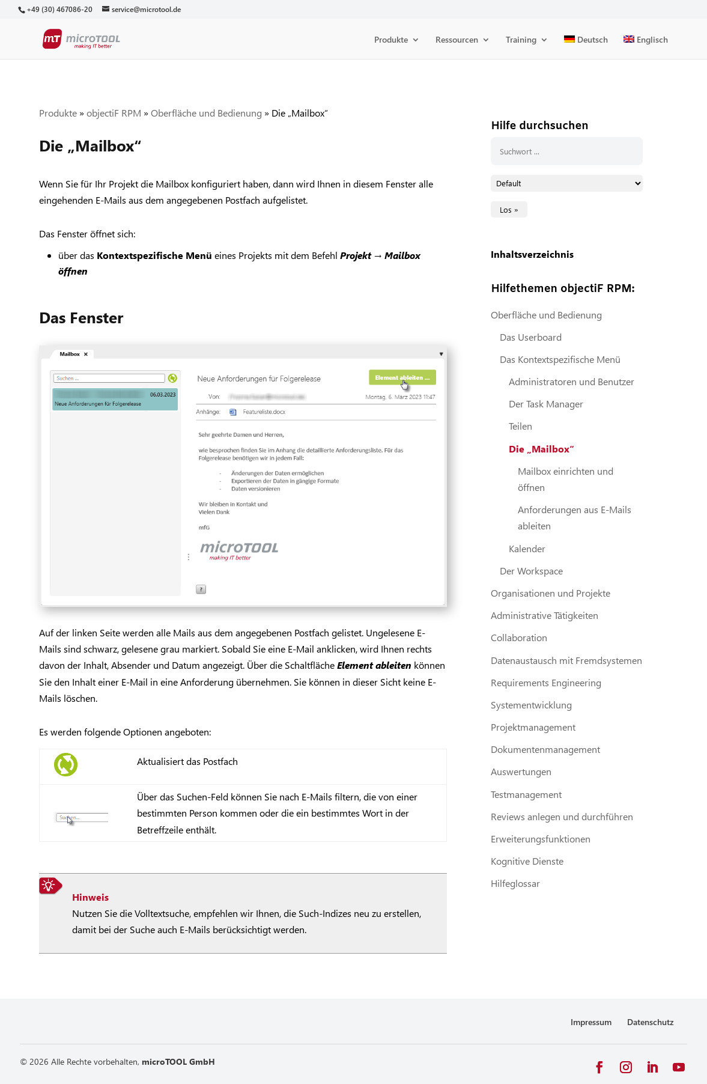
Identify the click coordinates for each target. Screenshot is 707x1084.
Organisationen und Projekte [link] (550, 592)
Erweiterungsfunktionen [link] (540, 838)
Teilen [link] (520, 425)
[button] (599, 1067)
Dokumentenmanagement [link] (545, 749)
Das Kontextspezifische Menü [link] (560, 359)
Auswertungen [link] (521, 771)
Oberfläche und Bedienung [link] (206, 112)
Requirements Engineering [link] (546, 682)
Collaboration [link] (519, 637)
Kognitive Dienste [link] (527, 860)
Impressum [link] (591, 1022)
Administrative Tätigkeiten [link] (544, 615)
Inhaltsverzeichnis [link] (532, 254)
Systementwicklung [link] (531, 704)
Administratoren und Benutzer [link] (571, 381)
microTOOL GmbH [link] (178, 1061)
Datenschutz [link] (650, 1022)
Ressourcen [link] (456, 40)
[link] (59, 9)
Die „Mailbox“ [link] (541, 448)
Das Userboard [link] (531, 336)
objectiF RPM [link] (113, 112)
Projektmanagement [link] (533, 726)
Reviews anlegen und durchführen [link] (562, 816)
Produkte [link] (391, 40)
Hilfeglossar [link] (515, 883)
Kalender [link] (527, 548)
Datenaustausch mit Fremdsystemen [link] (566, 660)
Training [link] (521, 40)
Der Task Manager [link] (546, 403)
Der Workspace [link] (531, 570)
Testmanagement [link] (526, 794)
